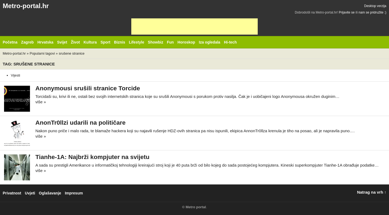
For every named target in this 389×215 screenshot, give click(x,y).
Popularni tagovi (42, 53)
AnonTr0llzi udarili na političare (80, 122)
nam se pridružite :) (372, 12)
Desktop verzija (375, 6)
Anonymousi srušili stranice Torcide (87, 88)
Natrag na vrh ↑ (371, 192)
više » (40, 102)
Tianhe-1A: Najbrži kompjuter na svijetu (92, 157)
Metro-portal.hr (26, 5)
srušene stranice (71, 53)
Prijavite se (347, 12)
